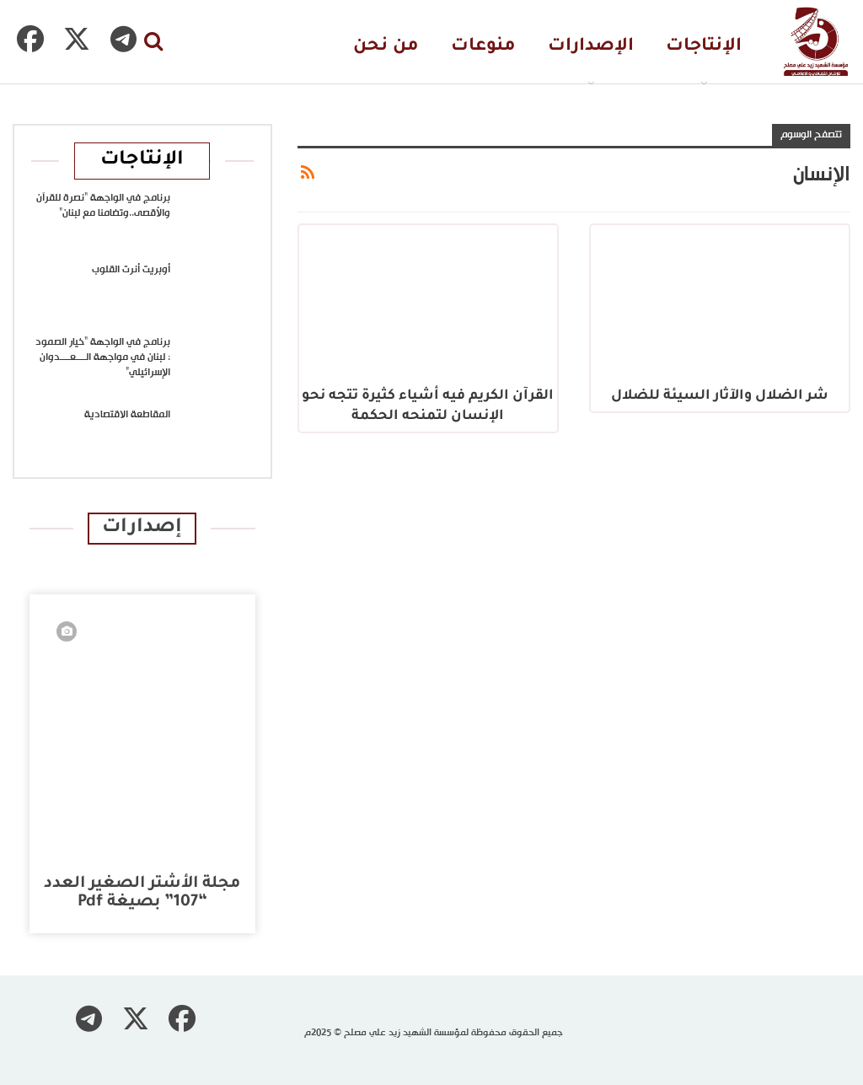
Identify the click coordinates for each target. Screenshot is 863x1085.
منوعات (483, 46)
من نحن (386, 46)
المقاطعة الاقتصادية (127, 415)
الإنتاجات (704, 46)
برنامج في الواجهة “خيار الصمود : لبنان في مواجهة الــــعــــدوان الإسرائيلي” (102, 357)
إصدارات (142, 528)
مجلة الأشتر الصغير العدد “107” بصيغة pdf (142, 893)
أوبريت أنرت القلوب (131, 270)
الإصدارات (591, 46)
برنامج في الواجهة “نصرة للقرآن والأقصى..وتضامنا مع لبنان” (103, 206)
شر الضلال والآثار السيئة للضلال (719, 396)
